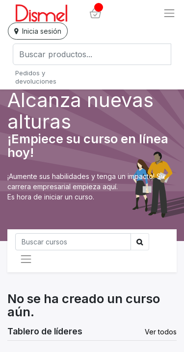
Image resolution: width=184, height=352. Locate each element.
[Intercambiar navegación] (26, 259)
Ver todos (161, 332)
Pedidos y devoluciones (35, 77)
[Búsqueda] (73, 241)
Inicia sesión (37, 31)
